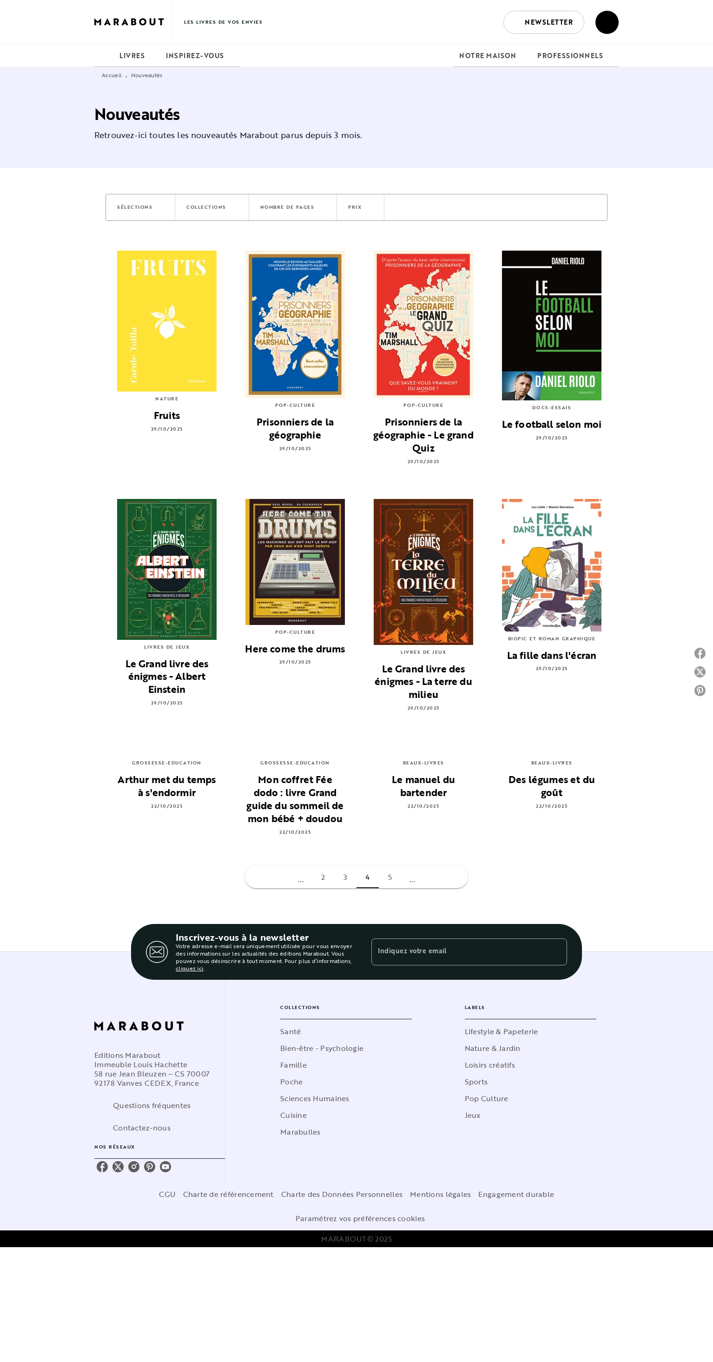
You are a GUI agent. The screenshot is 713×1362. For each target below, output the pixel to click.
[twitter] (118, 1167)
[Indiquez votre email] (457, 951)
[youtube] (165, 1167)
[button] (543, 22)
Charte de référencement (228, 1194)
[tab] (104, 56)
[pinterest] (150, 1167)
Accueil (112, 75)
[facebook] (102, 1167)
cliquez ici (189, 968)
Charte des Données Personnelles (342, 1194)
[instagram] (134, 1167)
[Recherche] (607, 22)
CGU (167, 1194)
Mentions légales (440, 1194)
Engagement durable (516, 1194)
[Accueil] (133, 22)
